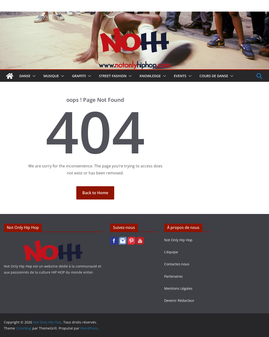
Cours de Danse (213, 76)
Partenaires (173, 276)
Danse (24, 76)
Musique (51, 76)
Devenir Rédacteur (179, 300)
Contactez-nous (176, 264)
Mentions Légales (178, 288)
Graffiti (79, 76)
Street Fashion (113, 76)
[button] (33, 76)
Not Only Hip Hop (178, 240)
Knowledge (150, 76)
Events (180, 76)
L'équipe (171, 252)
